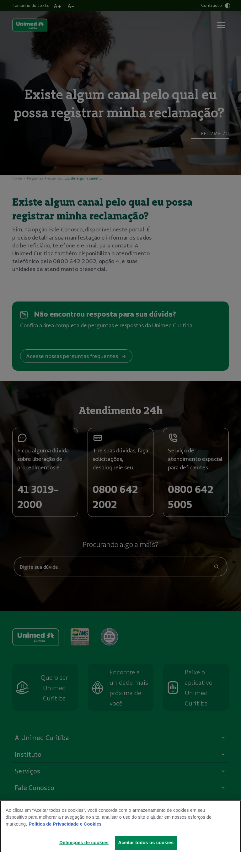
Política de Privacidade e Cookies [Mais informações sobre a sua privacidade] (65, 828)
